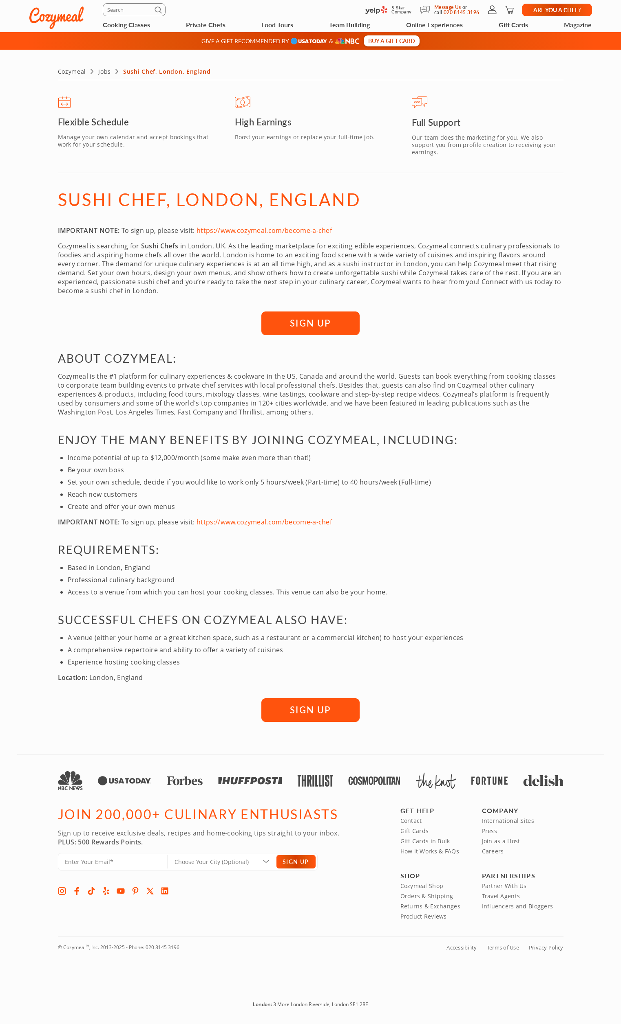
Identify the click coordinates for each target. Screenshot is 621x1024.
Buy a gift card (391, 41)
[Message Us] (427, 10)
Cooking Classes (126, 24)
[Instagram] (62, 889)
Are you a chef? (557, 10)
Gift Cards (513, 24)
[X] (150, 889)
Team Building (349, 24)
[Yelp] (106, 889)
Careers (493, 849)
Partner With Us (504, 884)
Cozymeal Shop (422, 884)
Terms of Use (503, 945)
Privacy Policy (546, 945)
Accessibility (461, 945)
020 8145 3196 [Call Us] (462, 12)
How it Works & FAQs (429, 849)
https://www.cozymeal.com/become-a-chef (264, 228)
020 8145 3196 (162, 945)
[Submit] (159, 11)
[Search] (134, 9)
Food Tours (277, 24)
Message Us (447, 7)
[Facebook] (77, 889)
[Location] (227, 860)
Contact (411, 819)
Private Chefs (205, 24)
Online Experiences (434, 24)
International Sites (508, 819)
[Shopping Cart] (509, 9)
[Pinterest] (135, 889)
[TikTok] (91, 889)
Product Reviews (423, 915)
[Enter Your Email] (113, 860)
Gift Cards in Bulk (425, 839)
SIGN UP (310, 321)
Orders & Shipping (426, 894)
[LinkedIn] (165, 889)
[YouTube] (121, 889)
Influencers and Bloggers (517, 904)
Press (489, 829)
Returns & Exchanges (430, 904)
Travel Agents (501, 894)
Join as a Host (501, 839)
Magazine (578, 24)
